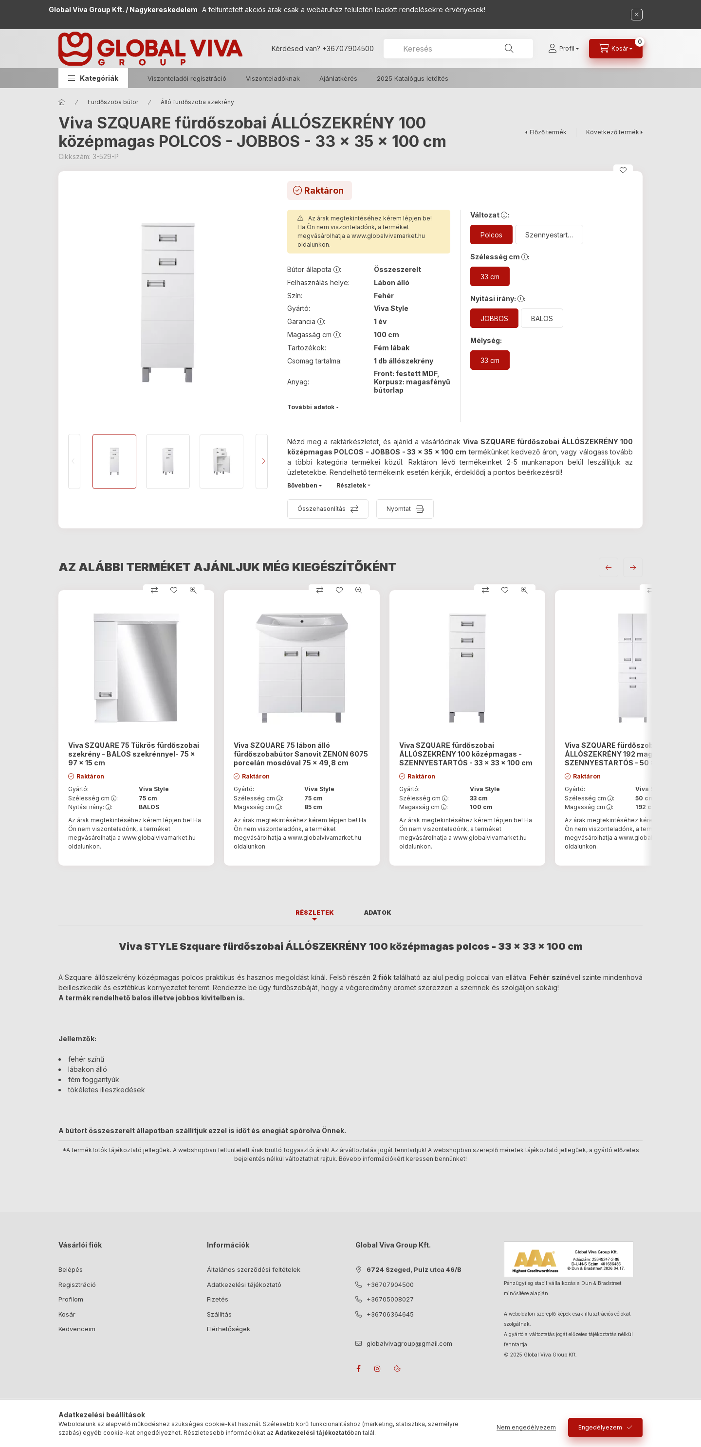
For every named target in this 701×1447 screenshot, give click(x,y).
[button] (93, 78)
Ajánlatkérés (338, 78)
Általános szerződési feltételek (253, 1269)
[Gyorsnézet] (193, 590)
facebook (358, 1368)
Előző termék (548, 132)
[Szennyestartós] (549, 234)
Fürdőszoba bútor (113, 102)
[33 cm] (490, 276)
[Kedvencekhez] (623, 170)
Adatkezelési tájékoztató (244, 1284)
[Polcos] (491, 234)
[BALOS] (542, 318)
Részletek (351, 485)
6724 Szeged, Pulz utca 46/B (414, 1269)
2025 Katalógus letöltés (412, 78)
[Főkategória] (61, 102)
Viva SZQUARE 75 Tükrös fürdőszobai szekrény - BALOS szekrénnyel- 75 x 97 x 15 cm (133, 754)
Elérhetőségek (228, 1329)
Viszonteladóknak (273, 78)
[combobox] (458, 48)
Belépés (70, 1269)
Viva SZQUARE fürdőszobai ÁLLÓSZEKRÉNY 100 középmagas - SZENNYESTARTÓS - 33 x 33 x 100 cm (466, 754)
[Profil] (563, 48)
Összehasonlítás (321, 508)
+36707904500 (348, 48)
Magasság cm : (258, 807)
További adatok (310, 407)
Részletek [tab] (314, 912)
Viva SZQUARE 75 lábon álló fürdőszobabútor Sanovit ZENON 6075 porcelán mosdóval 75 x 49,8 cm (301, 754)
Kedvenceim (76, 1329)
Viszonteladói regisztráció (187, 78)
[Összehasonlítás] (154, 590)
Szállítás (219, 1314)
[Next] (262, 461)
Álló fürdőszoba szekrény (197, 102)
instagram (377, 1368)
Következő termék (612, 132)
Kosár (66, 1314)
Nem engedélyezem (526, 1427)
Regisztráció (77, 1284)
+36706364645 (390, 1314)
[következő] (633, 567)
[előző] (608, 567)
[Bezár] (637, 14)
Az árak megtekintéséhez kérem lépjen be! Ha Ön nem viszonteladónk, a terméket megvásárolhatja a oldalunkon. (364, 231)
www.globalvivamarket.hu (388, 235)
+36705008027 (390, 1299)
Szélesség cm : (93, 798)
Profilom (70, 1299)
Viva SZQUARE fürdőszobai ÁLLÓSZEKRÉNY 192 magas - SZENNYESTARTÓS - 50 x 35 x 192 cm (631, 754)
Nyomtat (399, 508)
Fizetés (217, 1299)
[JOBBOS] (494, 318)
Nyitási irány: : (90, 807)
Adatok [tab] (377, 912)
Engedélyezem (600, 1427)
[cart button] (616, 48)
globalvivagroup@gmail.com (409, 1343)
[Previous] (74, 461)
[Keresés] (509, 48)
